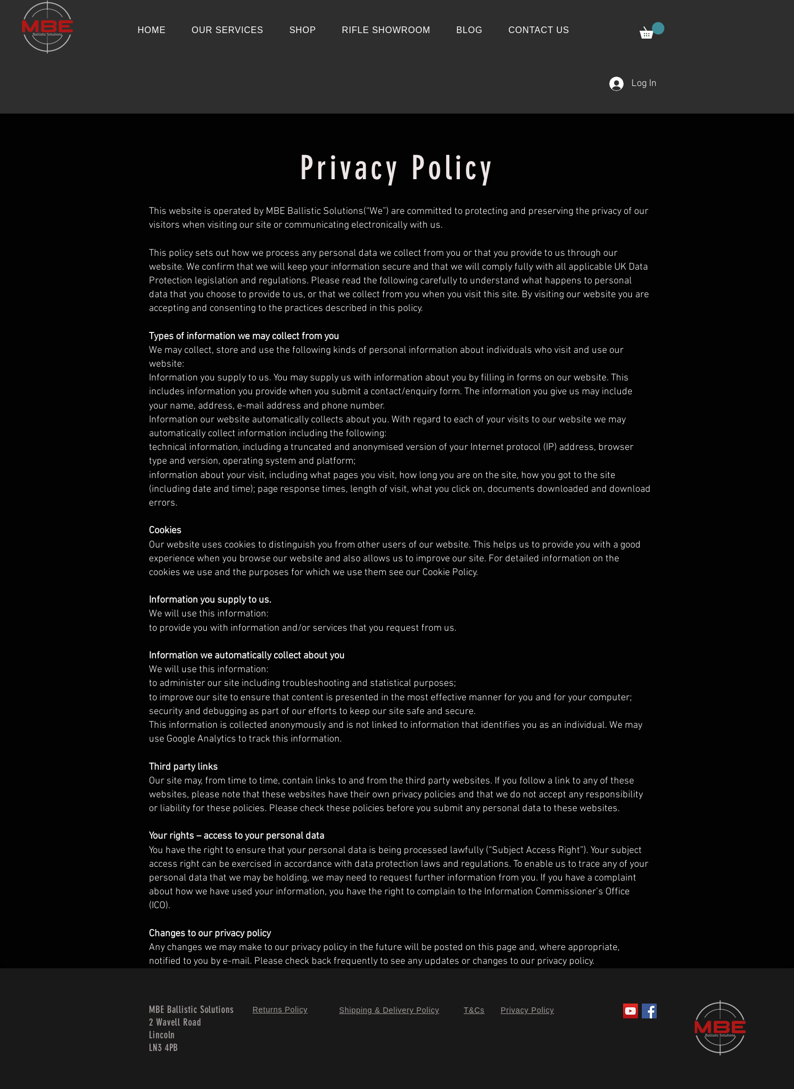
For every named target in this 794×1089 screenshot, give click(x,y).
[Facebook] (649, 1011)
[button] (652, 30)
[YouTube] (630, 1011)
